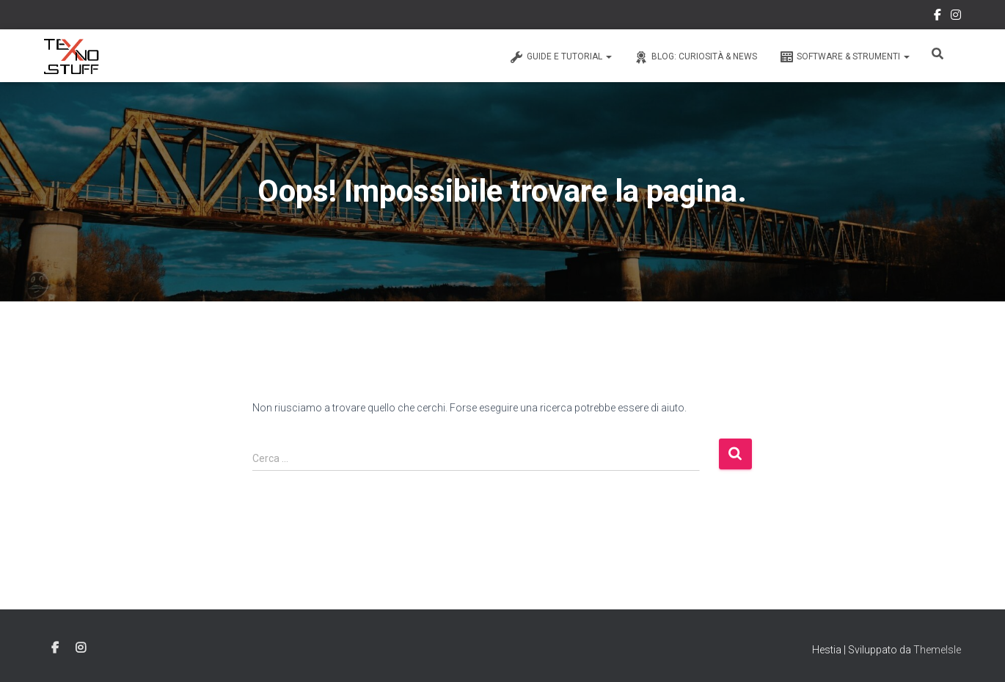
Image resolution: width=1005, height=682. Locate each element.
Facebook (937, 17)
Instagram (956, 17)
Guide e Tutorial (560, 57)
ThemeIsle (937, 650)
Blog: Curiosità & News (695, 57)
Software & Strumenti (844, 57)
